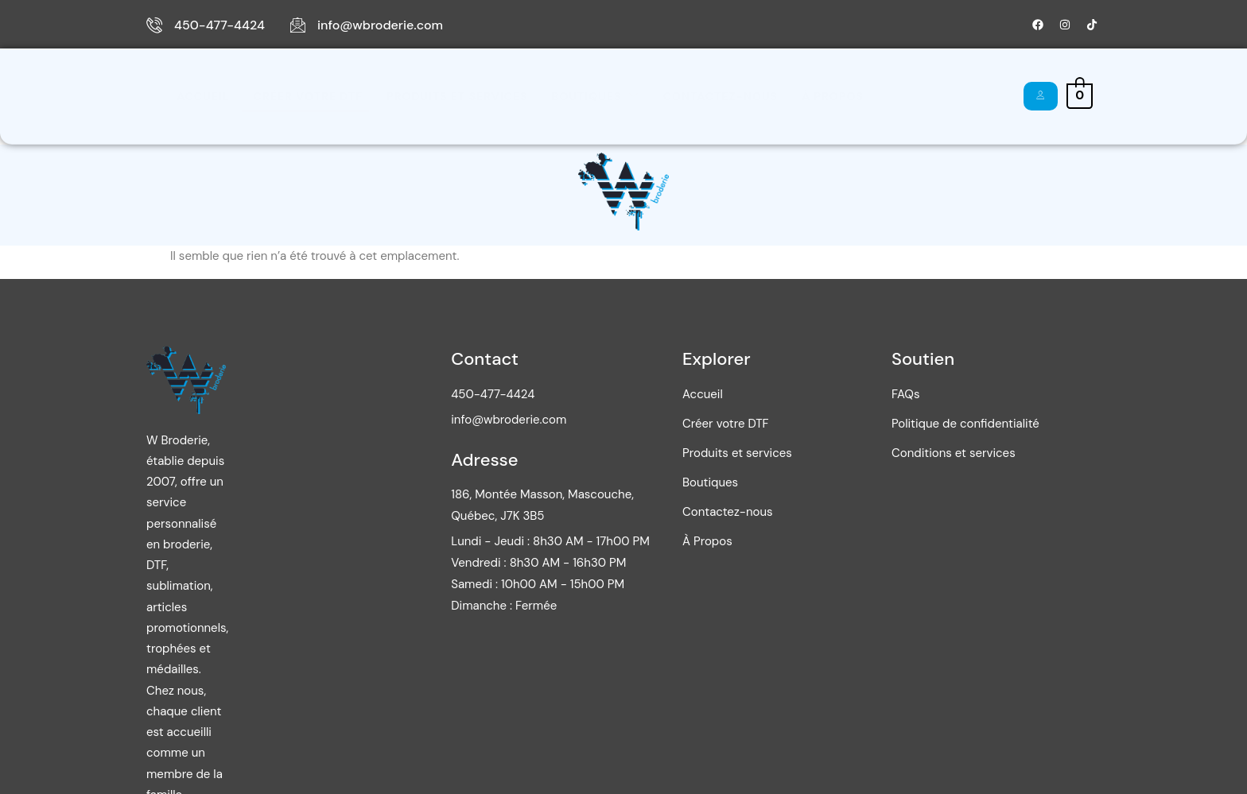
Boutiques (564, 96)
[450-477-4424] (154, 25)
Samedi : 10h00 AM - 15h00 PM (643, 597)
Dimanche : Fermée (609, 618)
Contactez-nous (681, 96)
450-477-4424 (219, 25)
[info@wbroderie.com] (297, 25)
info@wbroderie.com (380, 25)
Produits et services (434, 96)
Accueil (196, 96)
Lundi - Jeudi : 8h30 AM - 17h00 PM (656, 554)
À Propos (786, 96)
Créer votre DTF (293, 96)
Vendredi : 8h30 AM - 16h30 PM (644, 575)
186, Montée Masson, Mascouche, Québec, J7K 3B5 (648, 517)
